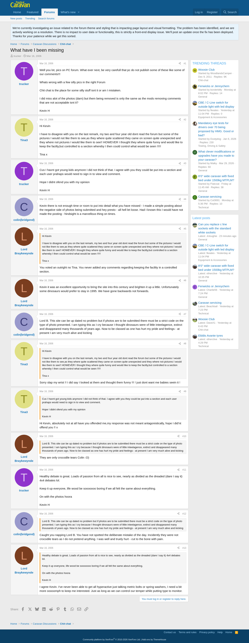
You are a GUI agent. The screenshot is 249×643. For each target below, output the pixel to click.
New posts (16, 18)
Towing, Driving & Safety (212, 145)
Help (220, 632)
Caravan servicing (210, 196)
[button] (78, 12)
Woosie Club (206, 69)
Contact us (170, 632)
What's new (68, 12)
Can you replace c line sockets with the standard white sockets (214, 228)
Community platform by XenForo (111, 639)
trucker (17, 56)
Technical (203, 207)
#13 (184, 548)
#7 (185, 314)
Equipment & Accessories (212, 117)
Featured (33, 12)
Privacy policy (207, 632)
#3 (185, 163)
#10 (184, 436)
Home (17, 12)
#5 (185, 228)
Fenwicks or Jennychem (213, 86)
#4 (185, 199)
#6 (185, 280)
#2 (185, 119)
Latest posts (201, 218)
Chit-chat (203, 80)
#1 (185, 63)
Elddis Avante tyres (210, 335)
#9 (185, 391)
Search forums (46, 18)
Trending (30, 18)
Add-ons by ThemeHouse (154, 639)
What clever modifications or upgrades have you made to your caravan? (216, 155)
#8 (185, 343)
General (202, 96)
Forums (49, 12)
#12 (184, 513)
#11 (184, 469)
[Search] (230, 12)
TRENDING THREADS (209, 63)
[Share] (179, 63)
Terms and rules (187, 632)
